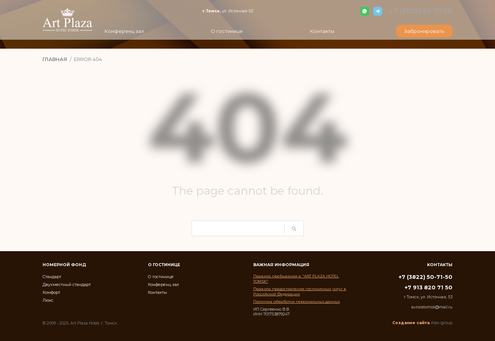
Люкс (48, 300)
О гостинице (160, 276)
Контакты (157, 292)
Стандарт (52, 276)
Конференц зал (163, 284)
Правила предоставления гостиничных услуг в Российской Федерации (299, 291)
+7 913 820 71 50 (428, 287)
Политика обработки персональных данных (296, 301)
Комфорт (51, 292)
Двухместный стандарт (66, 284)
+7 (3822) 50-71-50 (421, 11)
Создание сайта (411, 322)
